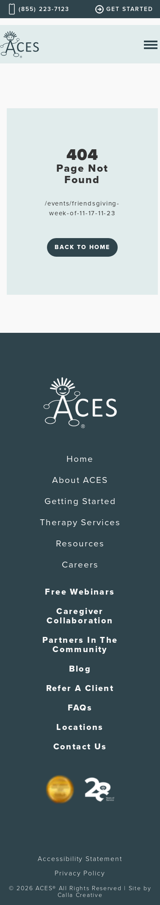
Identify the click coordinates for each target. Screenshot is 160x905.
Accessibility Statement (80, 859)
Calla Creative (80, 895)
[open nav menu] (150, 44)
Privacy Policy (80, 873)
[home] (19, 44)
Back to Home (82, 247)
